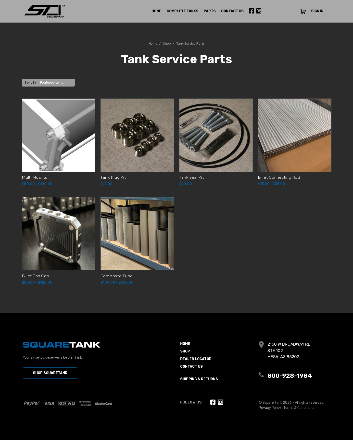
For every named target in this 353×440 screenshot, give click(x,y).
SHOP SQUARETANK (50, 373)
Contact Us (232, 11)
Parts (210, 11)
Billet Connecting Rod (279, 177)
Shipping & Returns (199, 379)
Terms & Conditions (298, 408)
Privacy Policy (270, 408)
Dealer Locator (196, 359)
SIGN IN (317, 11)
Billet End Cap (35, 276)
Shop (185, 351)
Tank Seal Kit (191, 177)
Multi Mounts (34, 177)
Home (156, 11)
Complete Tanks (182, 11)
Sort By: (31, 82)
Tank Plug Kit (113, 177)
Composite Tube (117, 276)
